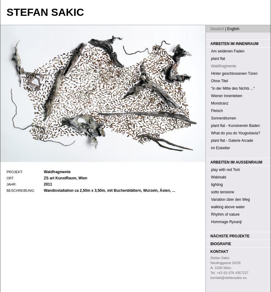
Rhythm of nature (225, 214)
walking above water (228, 207)
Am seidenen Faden (227, 51)
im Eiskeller (220, 148)
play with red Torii (225, 170)
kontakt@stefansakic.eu (228, 278)
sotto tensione (222, 192)
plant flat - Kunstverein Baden (235, 126)
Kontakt (219, 251)
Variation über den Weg (230, 199)
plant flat (218, 58)
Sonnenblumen (223, 118)
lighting (217, 184)
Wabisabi (218, 177)
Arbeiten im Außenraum (236, 162)
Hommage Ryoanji (226, 222)
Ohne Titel (219, 81)
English (233, 29)
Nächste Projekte (230, 236)
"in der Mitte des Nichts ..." (233, 88)
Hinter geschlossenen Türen (234, 73)
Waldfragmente (223, 66)
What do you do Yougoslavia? (235, 133)
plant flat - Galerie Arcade (232, 140)
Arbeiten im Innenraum (234, 44)
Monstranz (219, 103)
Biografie (220, 244)
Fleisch (217, 111)
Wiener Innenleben (226, 96)
